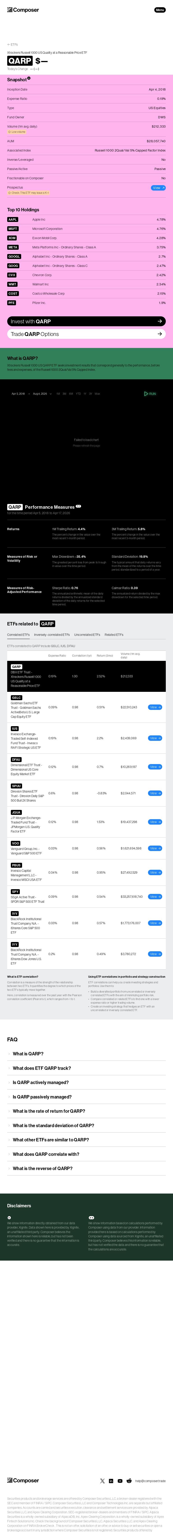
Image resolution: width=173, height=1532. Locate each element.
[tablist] (86, 635)
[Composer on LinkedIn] (111, 1481)
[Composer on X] (102, 1481)
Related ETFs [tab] (114, 635)
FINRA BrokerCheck (40, 1526)
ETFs (14, 44)
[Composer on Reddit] (129, 1481)
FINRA (38, 1503)
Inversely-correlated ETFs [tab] (52, 635)
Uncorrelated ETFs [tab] (87, 635)
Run (150, 393)
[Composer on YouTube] (120, 1481)
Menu (160, 10)
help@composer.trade (150, 1481)
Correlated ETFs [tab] (18, 635)
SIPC (48, 1503)
